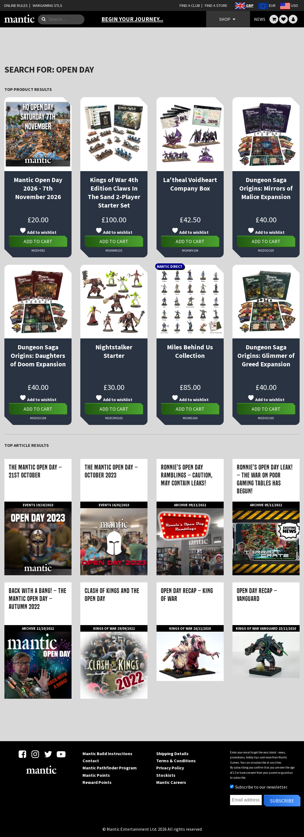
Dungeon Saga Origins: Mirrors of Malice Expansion (266, 188)
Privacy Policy (170, 767)
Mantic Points (96, 775)
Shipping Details (172, 753)
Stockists (165, 775)
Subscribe (282, 801)
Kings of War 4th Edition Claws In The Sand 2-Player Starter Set (114, 192)
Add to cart (38, 241)
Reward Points (97, 782)
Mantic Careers (171, 782)
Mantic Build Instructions (107, 753)
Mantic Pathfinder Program (110, 767)
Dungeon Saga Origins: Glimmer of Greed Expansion (266, 355)
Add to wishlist (37, 231)
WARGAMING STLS (47, 5)
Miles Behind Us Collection (190, 351)
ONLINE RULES (16, 5)
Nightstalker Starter (113, 351)
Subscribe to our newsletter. (259, 787)
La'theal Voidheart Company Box (190, 184)
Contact (91, 760)
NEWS (259, 19)
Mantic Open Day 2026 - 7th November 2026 (38, 188)
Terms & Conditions (176, 760)
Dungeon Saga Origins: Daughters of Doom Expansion (38, 355)
